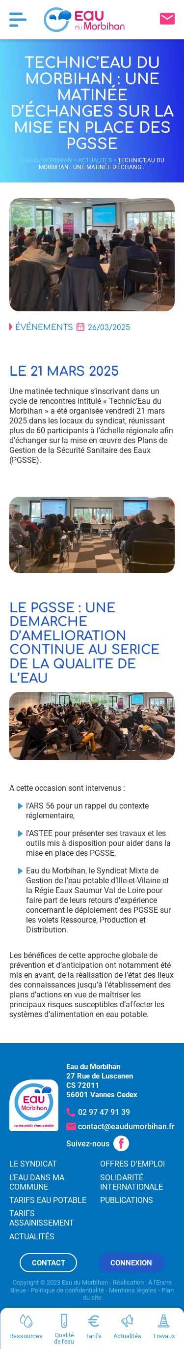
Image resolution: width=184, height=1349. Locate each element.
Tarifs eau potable (47, 1200)
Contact (48, 1263)
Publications (126, 1200)
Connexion (131, 1263)
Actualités (95, 160)
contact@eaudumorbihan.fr (126, 1126)
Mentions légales (133, 1290)
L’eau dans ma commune (36, 1182)
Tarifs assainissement (41, 1218)
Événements (44, 327)
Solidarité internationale (131, 1182)
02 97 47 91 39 (104, 1112)
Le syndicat (33, 1164)
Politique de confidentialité (67, 1290)
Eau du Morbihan (46, 160)
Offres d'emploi (132, 1164)
